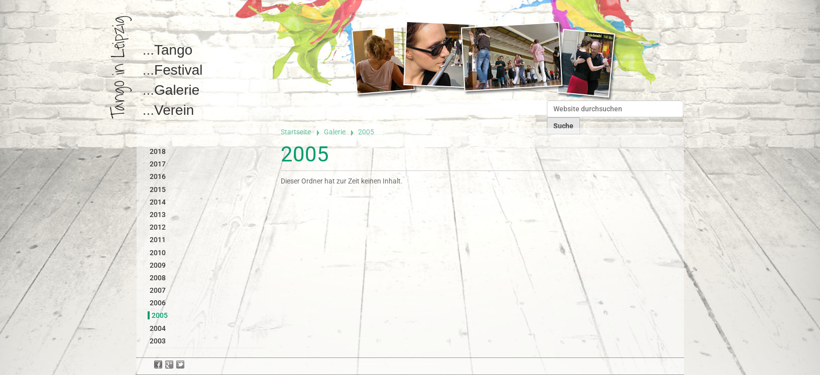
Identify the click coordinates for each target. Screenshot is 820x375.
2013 (158, 215)
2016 (158, 176)
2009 (158, 265)
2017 (158, 164)
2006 (158, 303)
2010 (158, 253)
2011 (158, 240)
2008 (158, 278)
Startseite (296, 132)
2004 (158, 328)
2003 (158, 341)
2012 (158, 227)
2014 (158, 202)
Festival (178, 70)
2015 (158, 189)
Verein (174, 110)
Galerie (176, 90)
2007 (158, 290)
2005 (160, 315)
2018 (158, 151)
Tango (173, 50)
